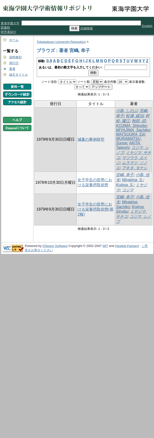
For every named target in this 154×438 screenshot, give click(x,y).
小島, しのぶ (126, 111)
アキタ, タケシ (134, 168)
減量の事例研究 (90, 139)
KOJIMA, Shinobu (131, 126)
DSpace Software (55, 246)
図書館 (5, 27)
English (147, 26)
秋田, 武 (139, 121)
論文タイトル (18, 74)
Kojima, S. (125, 185)
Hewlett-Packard (127, 246)
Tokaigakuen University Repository (61, 42)
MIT (105, 246)
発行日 (14, 63)
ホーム (14, 40)
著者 (12, 69)
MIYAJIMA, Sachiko (133, 130)
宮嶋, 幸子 (125, 175)
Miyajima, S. (132, 180)
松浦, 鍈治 (134, 116)
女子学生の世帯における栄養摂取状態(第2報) (95, 209)
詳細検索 (86, 28)
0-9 (49, 61)
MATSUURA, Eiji (130, 134)
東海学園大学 (10, 23)
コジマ (128, 190)
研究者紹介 (8, 32)
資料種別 (15, 57)
